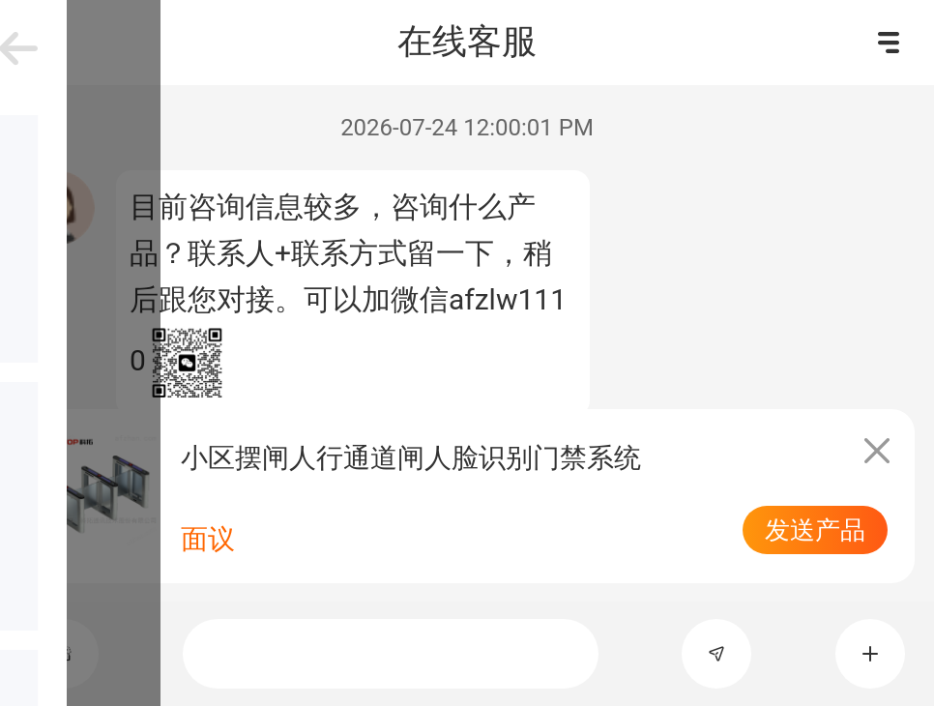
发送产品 (815, 529)
